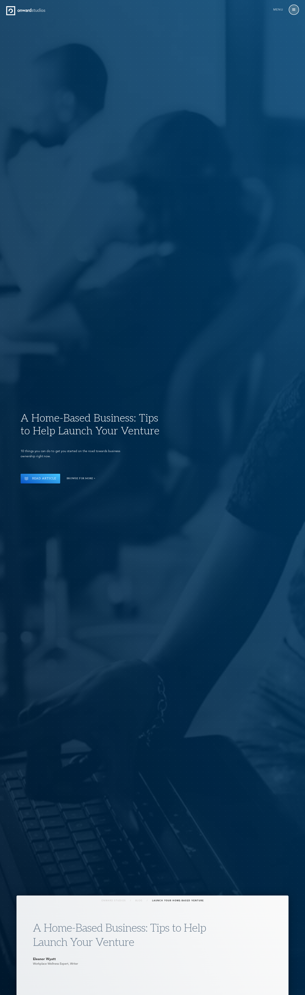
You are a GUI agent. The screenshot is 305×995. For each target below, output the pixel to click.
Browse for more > (81, 478)
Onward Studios (113, 901)
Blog (139, 901)
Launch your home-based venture (178, 901)
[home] (26, 10)
